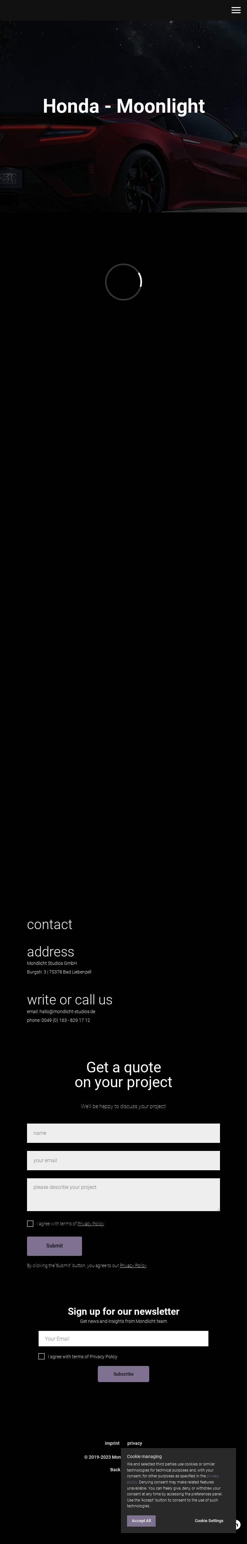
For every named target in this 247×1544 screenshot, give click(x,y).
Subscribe (124, 1374)
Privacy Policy (103, 1356)
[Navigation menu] (236, 10)
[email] (123, 1339)
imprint (112, 1443)
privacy (134, 1443)
